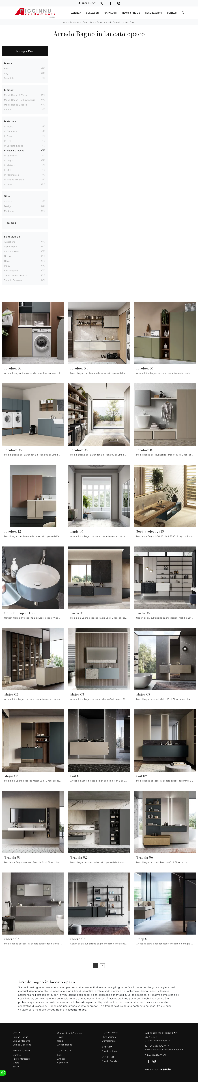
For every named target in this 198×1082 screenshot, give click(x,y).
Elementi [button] (9, 89)
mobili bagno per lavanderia (19, 99)
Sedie (60, 1040)
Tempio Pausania (13, 279)
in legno (8, 160)
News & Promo (131, 12)
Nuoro (7, 255)
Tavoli (60, 1036)
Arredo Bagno (96, 22)
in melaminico (11, 174)
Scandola (9, 77)
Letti (59, 1054)
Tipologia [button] (10, 222)
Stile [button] (7, 195)
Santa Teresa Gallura (15, 275)
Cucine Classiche (22, 1044)
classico (8, 201)
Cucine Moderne (21, 1040)
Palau (7, 265)
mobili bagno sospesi (16, 104)
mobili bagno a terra (15, 94)
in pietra (8, 126)
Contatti (172, 12)
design (7, 205)
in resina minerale (14, 179)
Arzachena (9, 241)
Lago (6, 72)
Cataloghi (110, 12)
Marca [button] (8, 62)
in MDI (7, 169)
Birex (7, 68)
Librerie (17, 1054)
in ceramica (10, 131)
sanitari (8, 109)
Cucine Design (20, 1036)
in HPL (7, 140)
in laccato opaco (14, 150)
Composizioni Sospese (69, 1032)
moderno (9, 210)
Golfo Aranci (10, 246)
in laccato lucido (14, 145)
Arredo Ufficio (109, 1050)
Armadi (61, 1058)
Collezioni (92, 12)
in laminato (10, 155)
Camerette (63, 1062)
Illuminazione (109, 1036)
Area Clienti (87, 3)
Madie (16, 1062)
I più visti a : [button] (12, 236)
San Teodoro (11, 270)
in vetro (8, 184)
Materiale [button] (10, 120)
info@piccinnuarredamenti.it (168, 1049)
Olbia (7, 260)
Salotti (16, 1066)
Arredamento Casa (78, 22)
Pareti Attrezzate (22, 1058)
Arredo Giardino (110, 1060)
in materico (10, 164)
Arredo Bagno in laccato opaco (121, 22)
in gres (8, 135)
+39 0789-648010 (159, 1045)
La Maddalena (11, 251)
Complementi (109, 1040)
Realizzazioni (153, 12)
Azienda (76, 12)
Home (64, 22)
